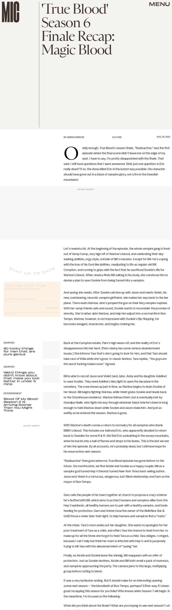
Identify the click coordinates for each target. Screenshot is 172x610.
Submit (52, 310)
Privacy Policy (10, 316)
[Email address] (32, 301)
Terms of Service (49, 315)
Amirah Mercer (75, 137)
